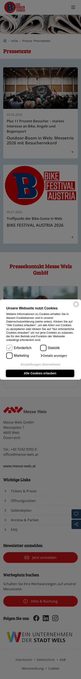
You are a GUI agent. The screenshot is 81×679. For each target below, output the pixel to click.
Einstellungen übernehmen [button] (40, 364)
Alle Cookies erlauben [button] (40, 373)
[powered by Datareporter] (76, 307)
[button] (53, 355)
